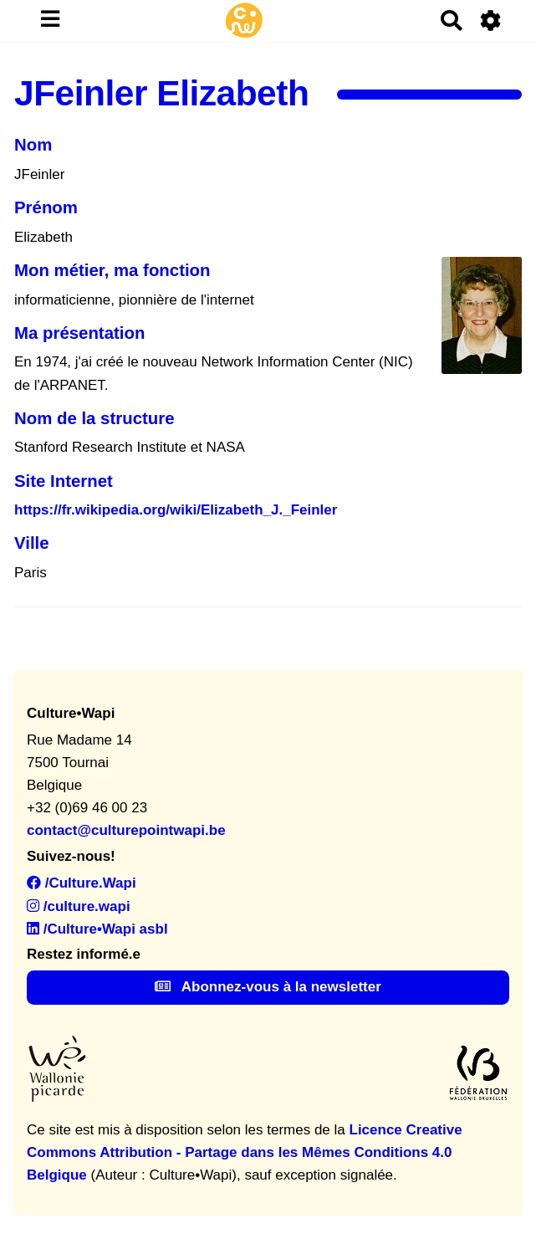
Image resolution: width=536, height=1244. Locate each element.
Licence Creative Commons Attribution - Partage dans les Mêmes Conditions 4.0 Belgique (244, 1152)
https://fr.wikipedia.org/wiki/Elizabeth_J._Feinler (175, 510)
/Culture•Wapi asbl (97, 929)
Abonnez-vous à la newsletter (268, 987)
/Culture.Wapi (81, 883)
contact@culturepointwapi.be (126, 830)
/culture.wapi (78, 906)
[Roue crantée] (491, 20)
